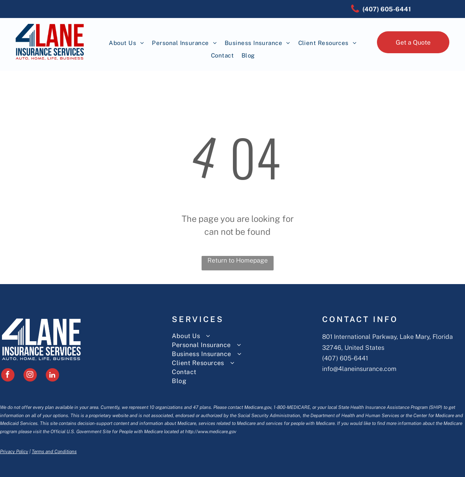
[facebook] (7, 375)
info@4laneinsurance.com (359, 369)
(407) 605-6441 (345, 358)
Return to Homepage (237, 260)
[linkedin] (52, 375)
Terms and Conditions (54, 451)
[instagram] (30, 375)
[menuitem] (126, 43)
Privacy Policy (14, 451)
